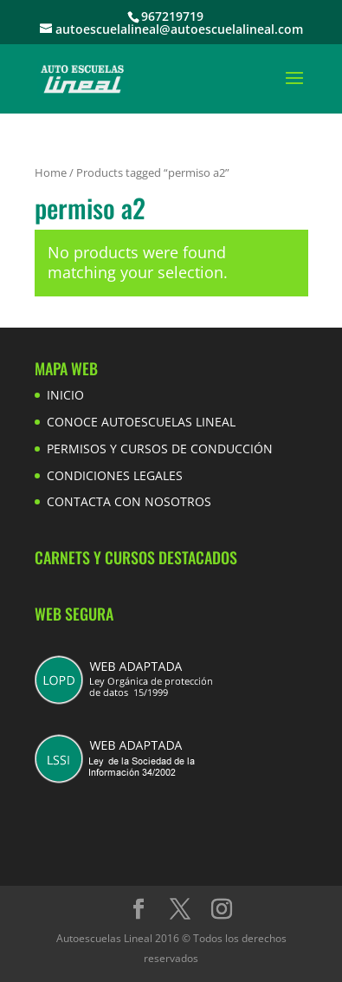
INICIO (65, 395)
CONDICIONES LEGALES (115, 475)
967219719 (172, 16)
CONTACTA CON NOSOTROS (129, 501)
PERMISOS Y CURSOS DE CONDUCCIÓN (160, 448)
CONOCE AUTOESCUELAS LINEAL (141, 421)
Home (51, 172)
